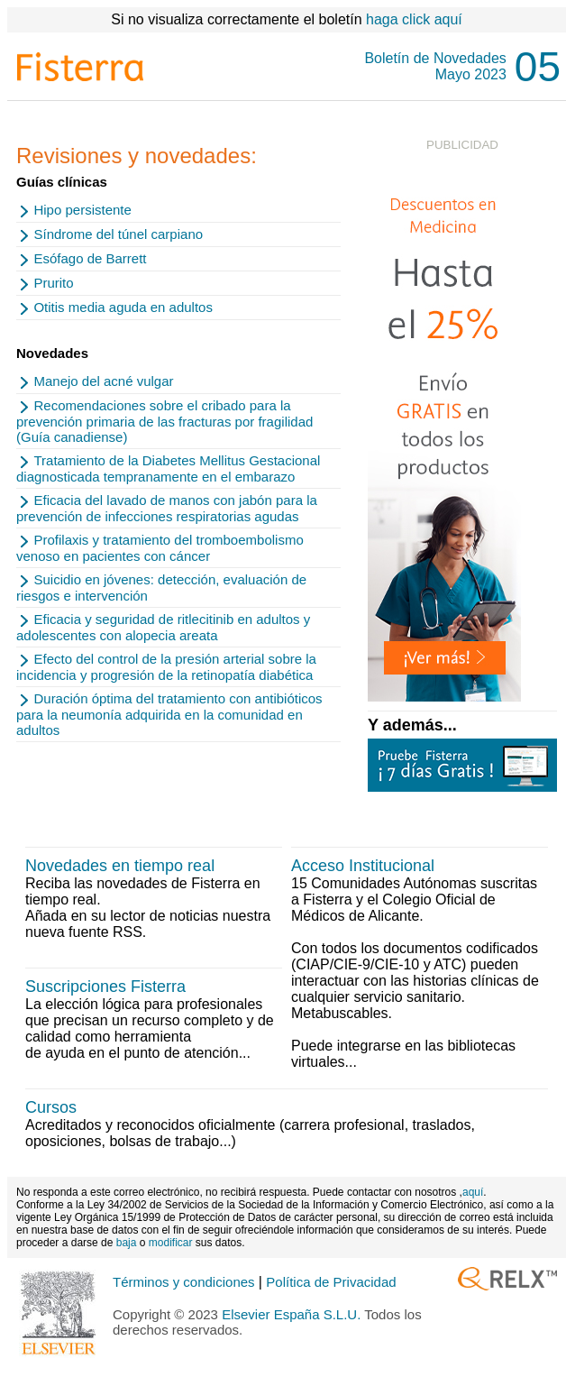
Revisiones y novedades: (136, 155)
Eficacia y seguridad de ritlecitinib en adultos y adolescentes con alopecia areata (163, 627)
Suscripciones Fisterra (105, 987)
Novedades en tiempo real (120, 866)
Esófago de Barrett (89, 258)
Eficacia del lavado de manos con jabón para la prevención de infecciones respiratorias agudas (166, 508)
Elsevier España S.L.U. (291, 1314)
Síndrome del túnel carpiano (118, 234)
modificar (171, 1242)
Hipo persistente (82, 209)
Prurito (53, 282)
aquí (472, 1192)
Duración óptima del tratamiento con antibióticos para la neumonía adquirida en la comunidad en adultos (169, 714)
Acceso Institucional (362, 866)
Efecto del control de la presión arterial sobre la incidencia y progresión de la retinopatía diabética (166, 667)
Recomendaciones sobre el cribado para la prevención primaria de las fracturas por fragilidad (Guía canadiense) (164, 421)
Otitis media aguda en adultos (122, 307)
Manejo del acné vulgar (103, 381)
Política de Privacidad (331, 1282)
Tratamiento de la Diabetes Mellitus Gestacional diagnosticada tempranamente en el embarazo (168, 468)
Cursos (51, 1107)
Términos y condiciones (186, 1282)
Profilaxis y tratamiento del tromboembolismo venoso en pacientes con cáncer (160, 548)
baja (126, 1242)
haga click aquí (414, 19)
